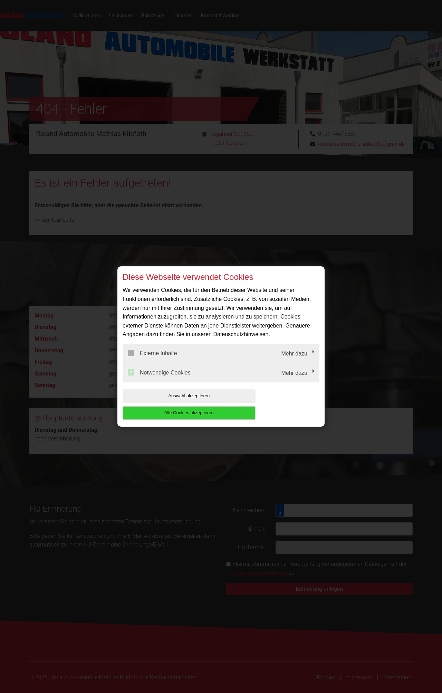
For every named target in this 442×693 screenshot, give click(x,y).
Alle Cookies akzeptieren (275, 404)
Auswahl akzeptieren (167, 404)
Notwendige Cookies (159, 381)
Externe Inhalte (152, 362)
